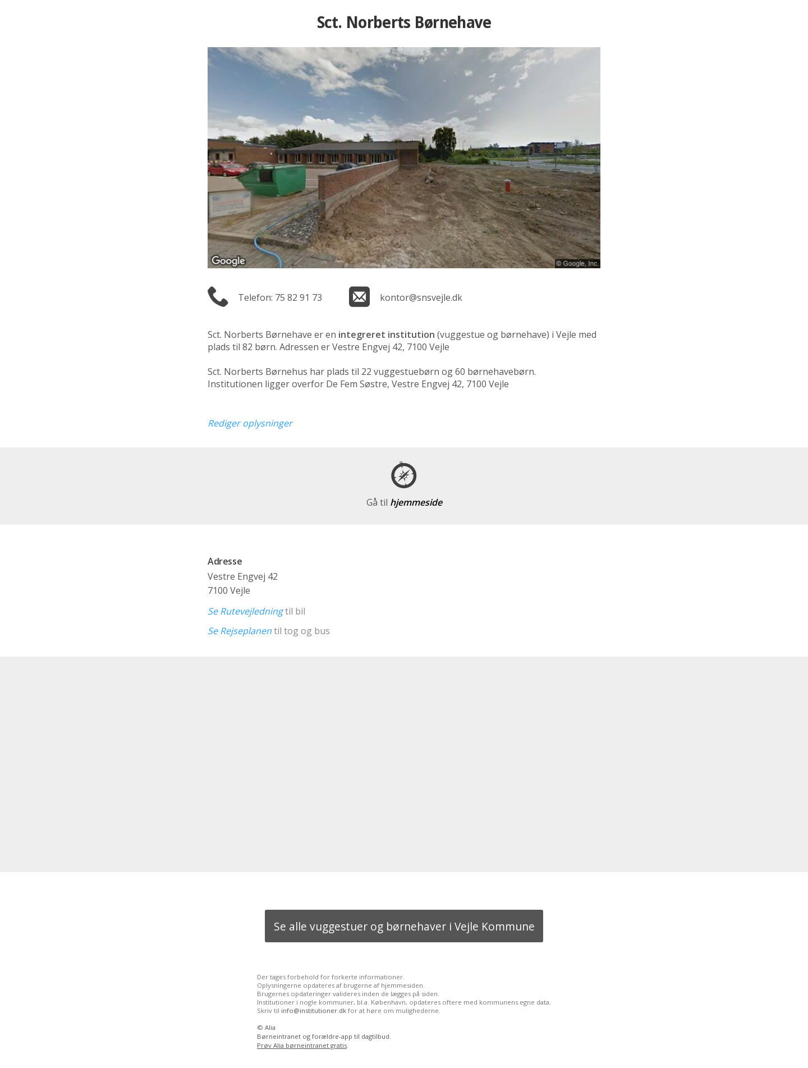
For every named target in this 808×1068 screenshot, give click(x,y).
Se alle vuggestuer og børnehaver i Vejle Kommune (404, 926)
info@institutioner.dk (313, 1010)
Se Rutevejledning (245, 611)
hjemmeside (404, 502)
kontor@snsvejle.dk (421, 297)
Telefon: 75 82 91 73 (280, 297)
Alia (270, 1027)
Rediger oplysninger (250, 423)
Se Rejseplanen (240, 631)
